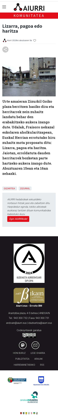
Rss (42, 365)
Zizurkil (25, 188)
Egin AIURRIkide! (18, 218)
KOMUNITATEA (29, 15)
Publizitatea (22, 359)
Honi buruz (19, 353)
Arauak (38, 359)
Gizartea (9, 188)
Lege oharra (38, 353)
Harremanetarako (24, 365)
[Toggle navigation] (4, 7)
